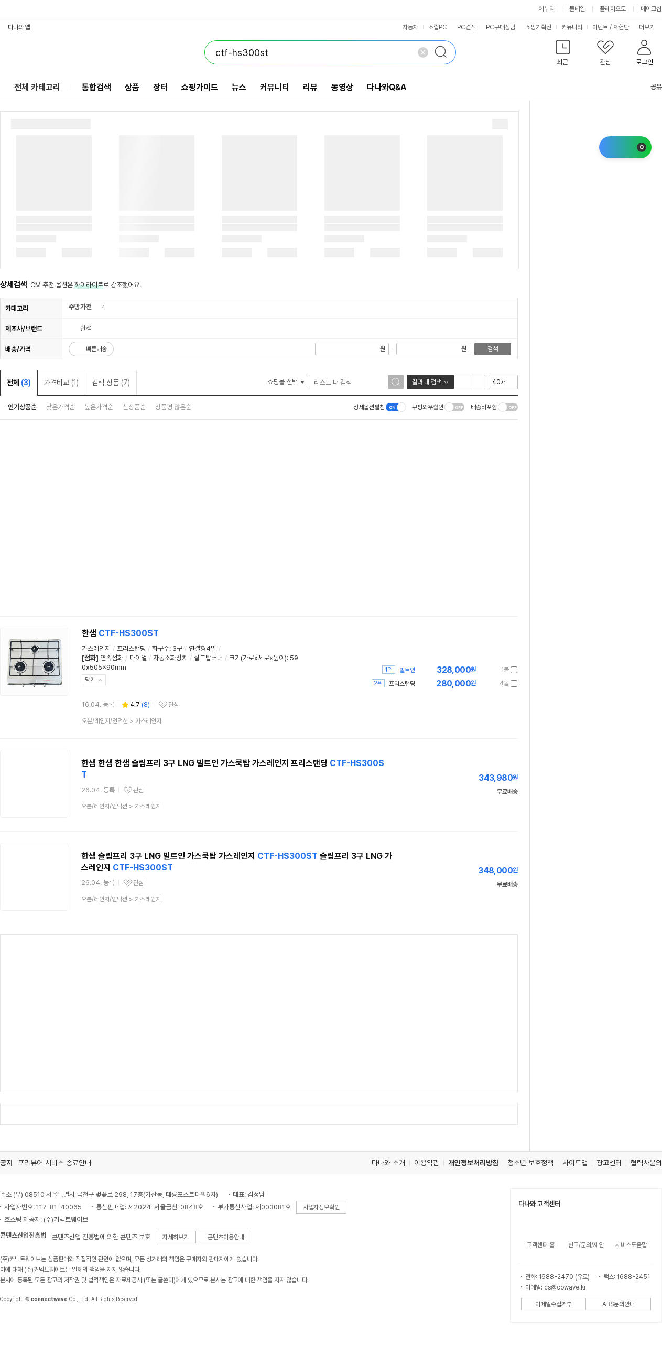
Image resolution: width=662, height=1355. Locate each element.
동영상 (342, 87)
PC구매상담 (500, 27)
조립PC (437, 27)
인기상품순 (22, 407)
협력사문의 (646, 1163)
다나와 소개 (388, 1163)
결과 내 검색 (426, 382)
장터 (160, 87)
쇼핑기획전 (538, 27)
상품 (132, 87)
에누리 (547, 9)
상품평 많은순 (173, 407)
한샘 (120, 633)
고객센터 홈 (541, 1245)
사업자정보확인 (321, 1207)
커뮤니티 (571, 27)
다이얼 (138, 658)
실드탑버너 (208, 658)
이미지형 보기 (478, 382)
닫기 (90, 679)
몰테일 (577, 9)
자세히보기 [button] (175, 1237)
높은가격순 (98, 407)
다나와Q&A (386, 87)
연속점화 (111, 658)
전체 (19, 382)
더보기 (650, 27)
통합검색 (96, 87)
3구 (177, 648)
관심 (173, 704)
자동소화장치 (170, 658)
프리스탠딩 (131, 648)
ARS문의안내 (618, 1304)
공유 (650, 86)
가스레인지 (96, 648)
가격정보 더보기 (480, 669)
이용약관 (426, 1163)
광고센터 (609, 1163)
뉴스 (239, 87)
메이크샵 (651, 9)
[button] (562, 55)
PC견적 (466, 27)
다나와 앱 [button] (19, 27)
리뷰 (310, 87)
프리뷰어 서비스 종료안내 (54, 1163)
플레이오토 (613, 9)
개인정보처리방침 (473, 1163)
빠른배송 (96, 349)
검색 (492, 349)
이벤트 (600, 27)
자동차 (410, 27)
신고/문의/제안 (586, 1245)
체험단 (621, 27)
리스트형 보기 (464, 382)
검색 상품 (111, 382)
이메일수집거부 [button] (553, 1304)
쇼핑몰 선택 (286, 382)
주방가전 (80, 307)
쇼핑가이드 (199, 87)
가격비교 (61, 382)
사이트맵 (575, 1163)
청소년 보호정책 (530, 1163)
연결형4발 (202, 648)
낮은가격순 (60, 407)
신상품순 (134, 407)
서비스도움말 (631, 1245)
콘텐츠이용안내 (226, 1237)
